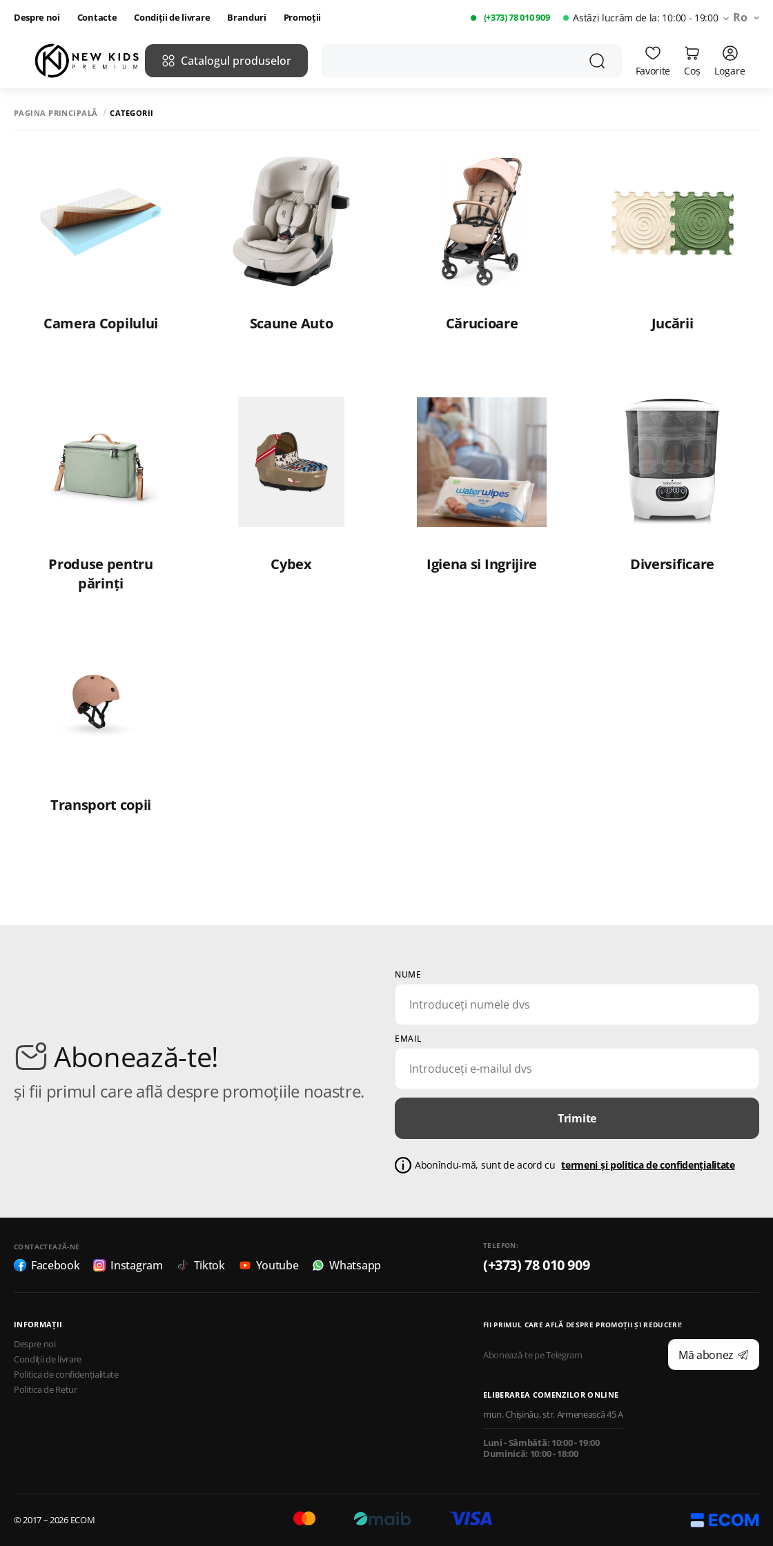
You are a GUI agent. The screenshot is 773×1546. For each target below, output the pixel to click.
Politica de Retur (45, 1390)
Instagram (127, 1265)
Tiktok (201, 1265)
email (408, 1038)
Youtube (269, 1265)
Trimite (577, 1118)
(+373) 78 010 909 (517, 17)
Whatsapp (346, 1265)
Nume (408, 974)
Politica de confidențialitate (66, 1374)
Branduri (246, 17)
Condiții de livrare (172, 17)
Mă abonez (713, 1354)
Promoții (302, 17)
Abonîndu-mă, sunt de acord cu (575, 1165)
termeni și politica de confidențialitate (647, 1164)
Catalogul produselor (226, 60)
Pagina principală (55, 113)
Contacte (97, 17)
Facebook (46, 1265)
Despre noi (37, 17)
